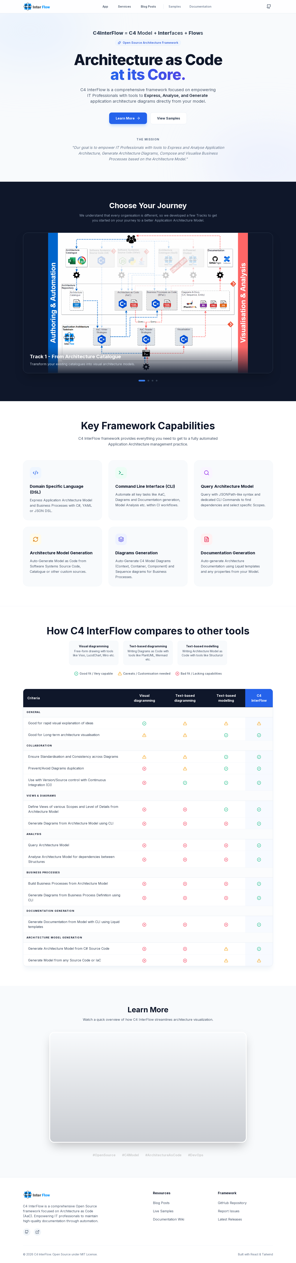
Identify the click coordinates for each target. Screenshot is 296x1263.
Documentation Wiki (168, 1219)
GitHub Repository (232, 1203)
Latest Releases (230, 1219)
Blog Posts (148, 6)
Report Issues (228, 1211)
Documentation (202, 6)
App (105, 6)
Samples (177, 6)
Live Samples (163, 1211)
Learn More (128, 118)
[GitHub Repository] (269, 6)
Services (124, 6)
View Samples (168, 118)
